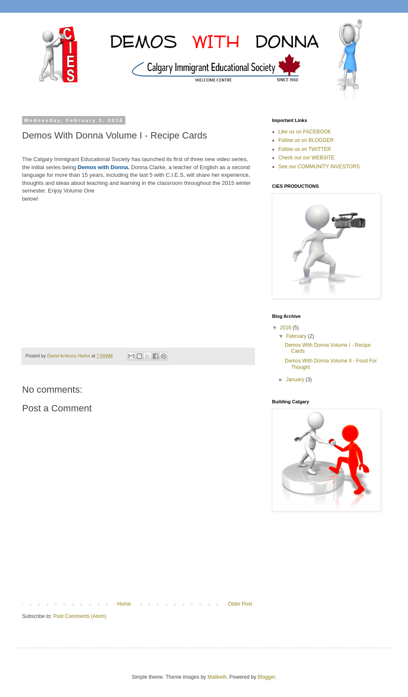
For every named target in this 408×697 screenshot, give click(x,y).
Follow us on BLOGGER (306, 140)
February (297, 336)
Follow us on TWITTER (304, 149)
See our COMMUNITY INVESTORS (319, 167)
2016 (286, 328)
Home (124, 604)
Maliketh (217, 677)
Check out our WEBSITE (306, 158)
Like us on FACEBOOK (304, 132)
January (296, 379)
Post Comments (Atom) (79, 616)
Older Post (240, 604)
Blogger (266, 677)
